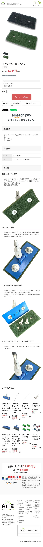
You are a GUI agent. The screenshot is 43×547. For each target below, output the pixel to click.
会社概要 (29, 505)
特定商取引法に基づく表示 (37, 506)
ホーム (20, 500)
